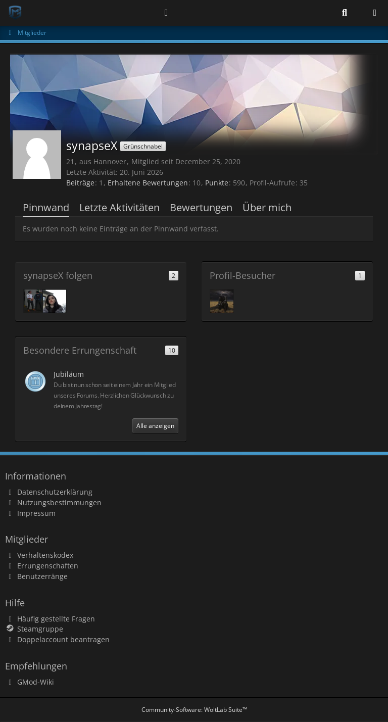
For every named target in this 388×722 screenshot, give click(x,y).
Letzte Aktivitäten (119, 207)
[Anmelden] (166, 12)
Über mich (267, 207)
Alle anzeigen (155, 425)
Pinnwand (46, 207)
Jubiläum (69, 374)
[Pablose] (35, 301)
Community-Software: (194, 709)
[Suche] (344, 13)
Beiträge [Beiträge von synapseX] (80, 182)
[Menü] (375, 13)
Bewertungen (201, 207)
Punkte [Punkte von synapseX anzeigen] (216, 182)
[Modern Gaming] (15, 13)
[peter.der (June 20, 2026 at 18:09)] (222, 301)
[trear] (54, 301)
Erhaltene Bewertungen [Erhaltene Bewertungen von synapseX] (148, 182)
